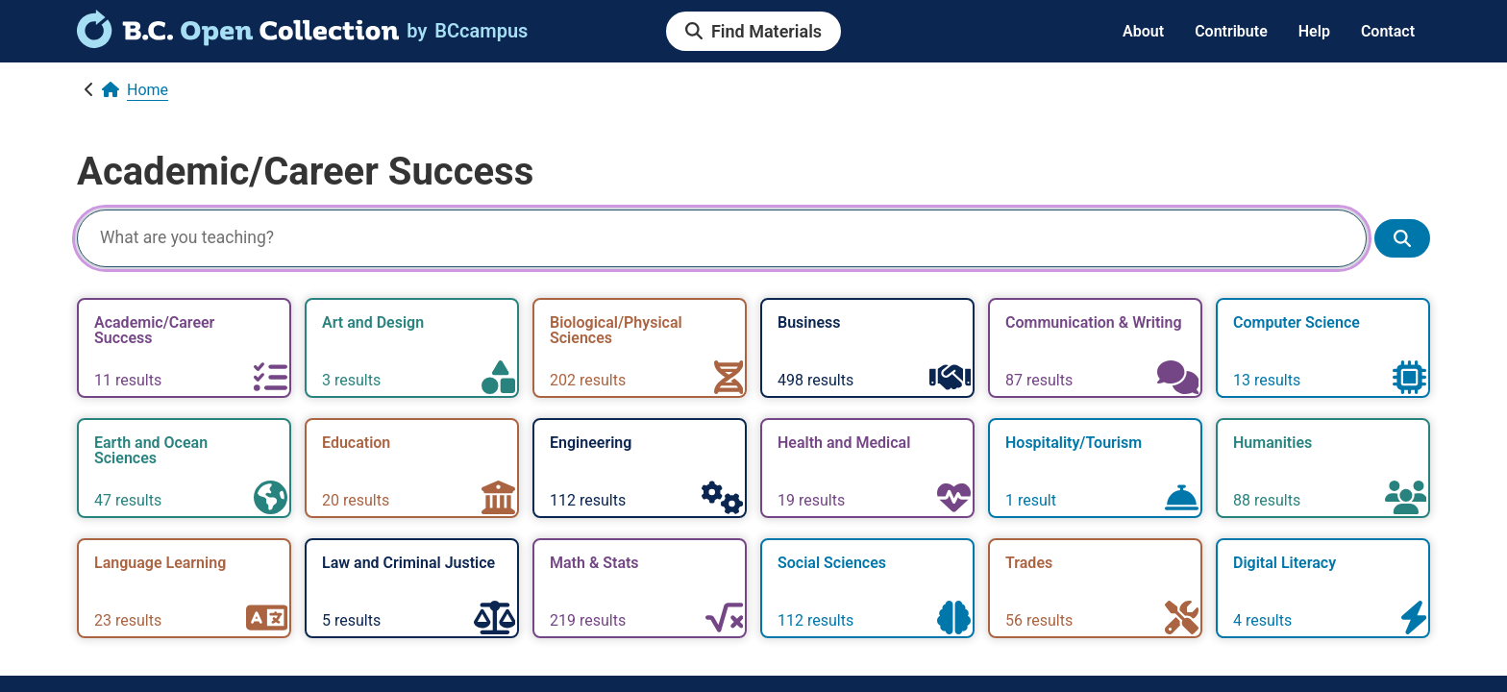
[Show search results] (1402, 239)
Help (1314, 31)
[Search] (721, 238)
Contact (1388, 31)
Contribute (1231, 31)
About (1143, 31)
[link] (238, 41)
